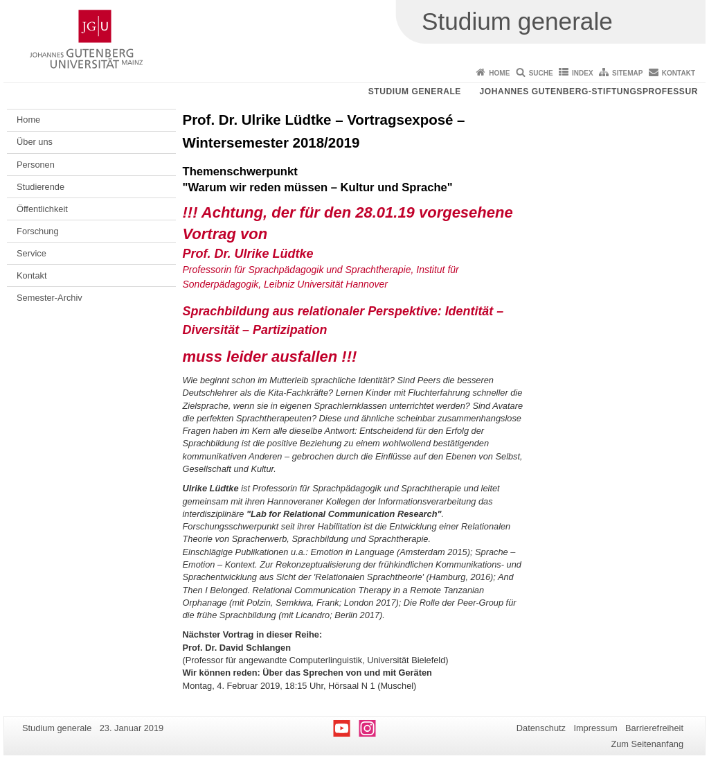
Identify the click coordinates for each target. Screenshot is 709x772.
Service (31, 253)
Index (582, 73)
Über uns (35, 142)
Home (499, 73)
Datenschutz (541, 728)
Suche (541, 73)
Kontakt (678, 73)
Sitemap (627, 73)
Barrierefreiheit (654, 728)
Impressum (595, 728)
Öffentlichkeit (42, 209)
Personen (36, 164)
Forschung (37, 231)
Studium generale (414, 91)
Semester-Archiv (49, 297)
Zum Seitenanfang (647, 744)
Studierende (40, 187)
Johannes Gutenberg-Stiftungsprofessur (588, 91)
